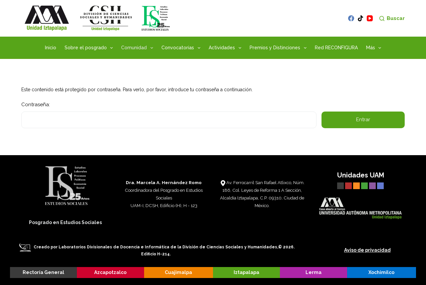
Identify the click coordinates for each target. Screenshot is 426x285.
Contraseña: (169, 115)
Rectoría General (43, 272)
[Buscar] (392, 18)
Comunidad (138, 48)
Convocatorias (182, 48)
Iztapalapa (246, 272)
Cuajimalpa (178, 272)
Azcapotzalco (110, 272)
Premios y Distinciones (279, 48)
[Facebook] (351, 18)
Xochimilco (381, 272)
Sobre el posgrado (90, 48)
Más (375, 48)
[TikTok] (360, 18)
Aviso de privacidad (367, 250)
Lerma (313, 272)
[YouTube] (370, 18)
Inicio (50, 47)
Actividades (226, 48)
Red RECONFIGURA (336, 47)
